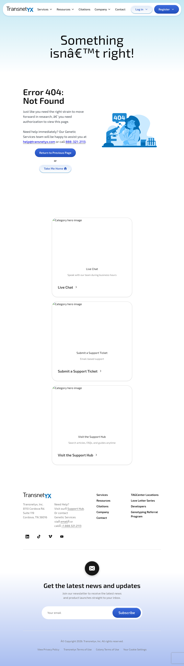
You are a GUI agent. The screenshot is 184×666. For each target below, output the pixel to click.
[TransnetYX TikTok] (38, 536)
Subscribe (126, 612)
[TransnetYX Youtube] (62, 536)
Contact (120, 9)
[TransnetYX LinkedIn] (27, 536)
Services (44, 9)
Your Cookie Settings (134, 649)
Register (166, 9)
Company (103, 9)
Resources (65, 9)
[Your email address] (79, 612)
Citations (84, 9)
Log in (141, 9)
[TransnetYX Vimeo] (50, 536)
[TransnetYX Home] (20, 9)
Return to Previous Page (55, 152)
